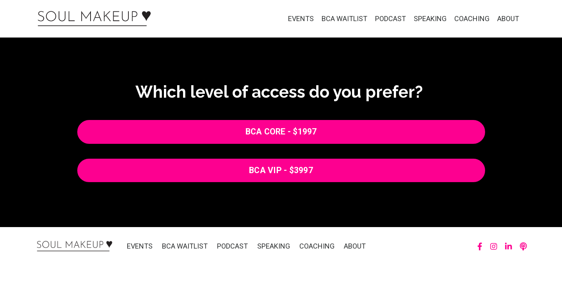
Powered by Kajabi (504, 270)
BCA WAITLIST (344, 18)
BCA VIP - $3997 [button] (281, 170)
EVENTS (301, 18)
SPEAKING (430, 18)
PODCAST (390, 18)
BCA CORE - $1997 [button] (281, 131)
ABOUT (508, 18)
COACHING (471, 18)
